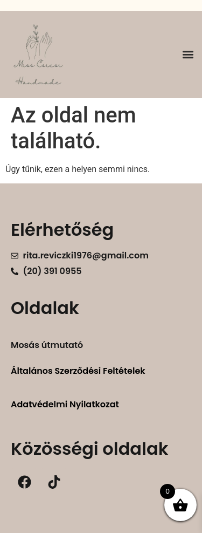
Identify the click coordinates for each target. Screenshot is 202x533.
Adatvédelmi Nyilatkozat (65, 404)
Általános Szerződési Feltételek (78, 371)
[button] (188, 54)
